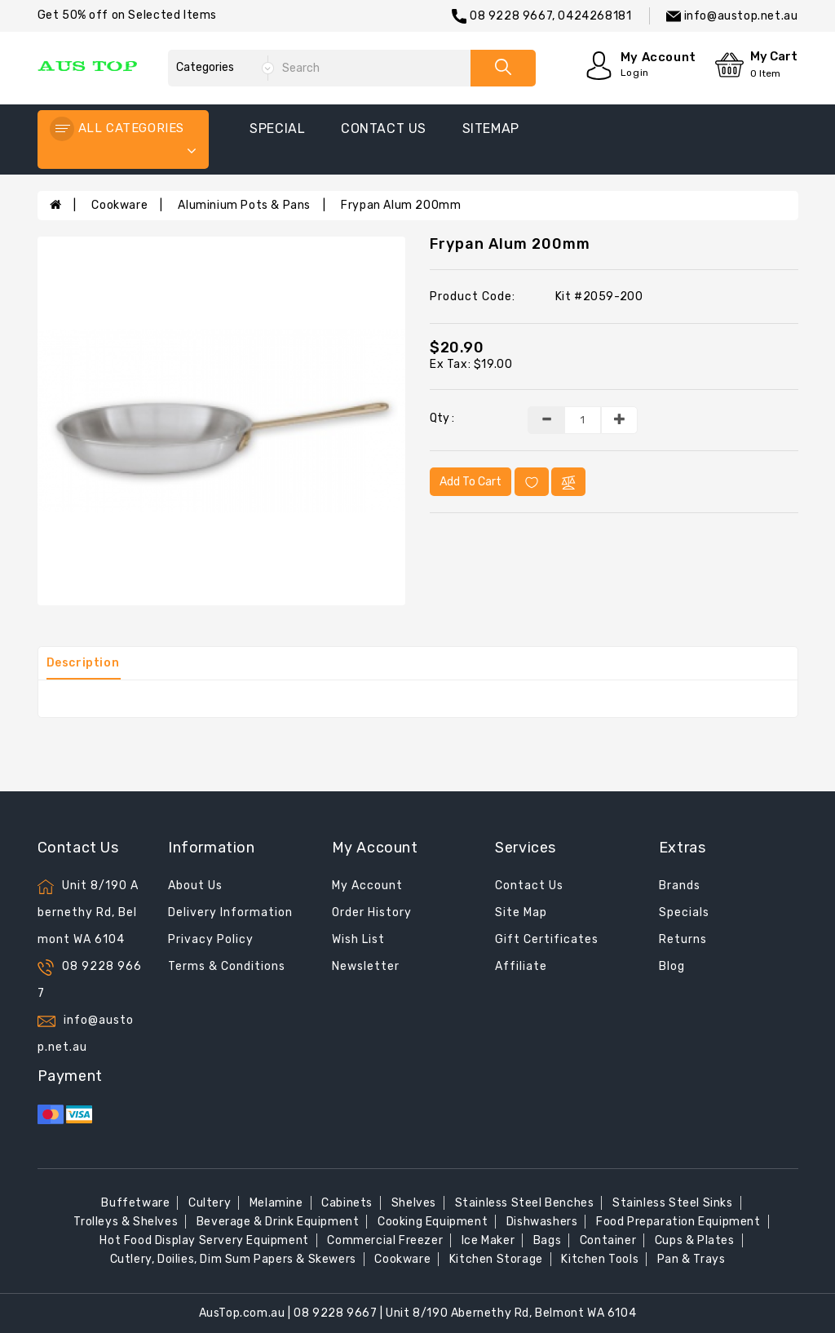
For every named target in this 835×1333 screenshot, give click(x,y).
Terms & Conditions (226, 966)
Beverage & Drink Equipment (278, 1222)
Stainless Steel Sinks (672, 1203)
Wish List (358, 939)
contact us (383, 128)
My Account (367, 885)
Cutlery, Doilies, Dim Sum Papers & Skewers (233, 1259)
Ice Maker (488, 1240)
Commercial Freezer (385, 1240)
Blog (672, 966)
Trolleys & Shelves (125, 1222)
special (277, 128)
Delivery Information (230, 912)
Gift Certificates (547, 939)
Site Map (521, 912)
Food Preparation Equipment (678, 1222)
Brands (679, 885)
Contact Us (529, 885)
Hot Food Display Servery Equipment (203, 1240)
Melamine (276, 1203)
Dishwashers (542, 1222)
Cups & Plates (695, 1240)
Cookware (119, 205)
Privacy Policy (211, 939)
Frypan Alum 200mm (401, 205)
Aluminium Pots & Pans (244, 205)
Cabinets (347, 1203)
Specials (684, 912)
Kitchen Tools (599, 1259)
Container (608, 1240)
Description (83, 663)
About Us (195, 885)
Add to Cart (470, 482)
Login (635, 72)
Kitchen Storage (496, 1259)
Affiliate (521, 966)
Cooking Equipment (433, 1222)
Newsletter (366, 966)
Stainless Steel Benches (524, 1203)
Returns (683, 939)
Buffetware (135, 1203)
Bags (547, 1240)
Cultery (209, 1203)
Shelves (413, 1203)
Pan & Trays (691, 1259)
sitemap (490, 128)
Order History (372, 912)
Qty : (442, 418)
